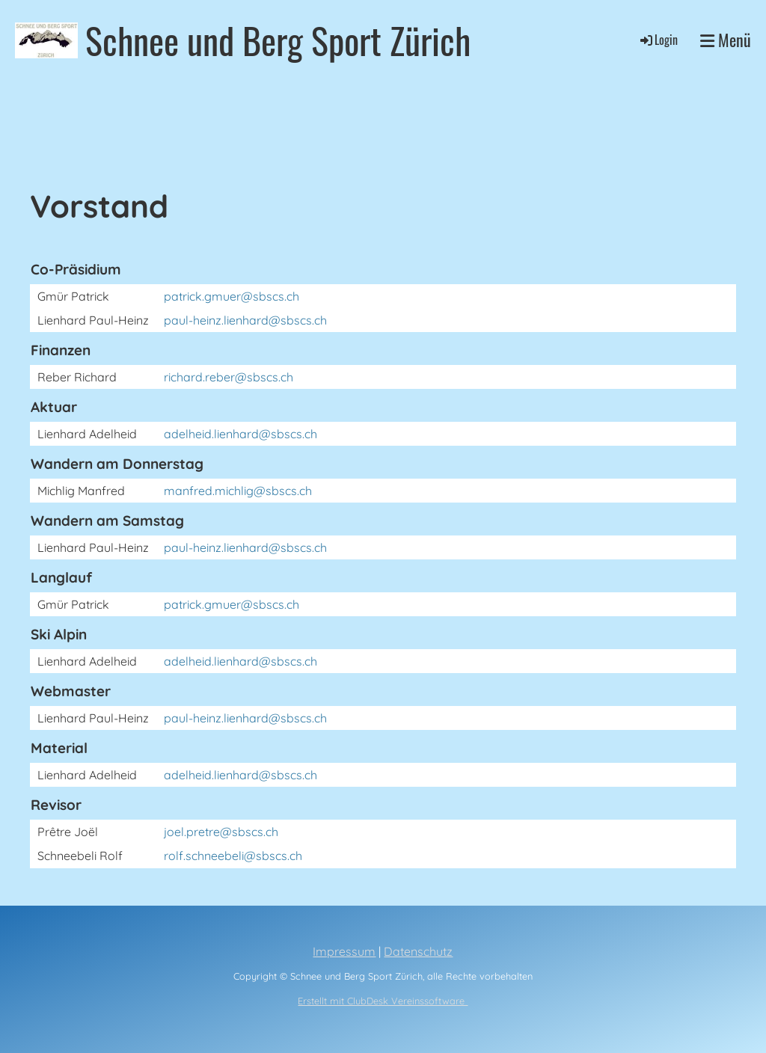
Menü (725, 40)
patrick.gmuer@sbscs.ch (231, 296)
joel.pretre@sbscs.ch (221, 831)
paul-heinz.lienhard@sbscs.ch (245, 320)
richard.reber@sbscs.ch (228, 376)
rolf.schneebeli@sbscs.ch (233, 855)
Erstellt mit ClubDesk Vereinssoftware (383, 1001)
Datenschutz (418, 951)
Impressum (344, 951)
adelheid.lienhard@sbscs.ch (240, 433)
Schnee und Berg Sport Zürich (278, 40)
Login (658, 40)
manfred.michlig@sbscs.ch (238, 490)
